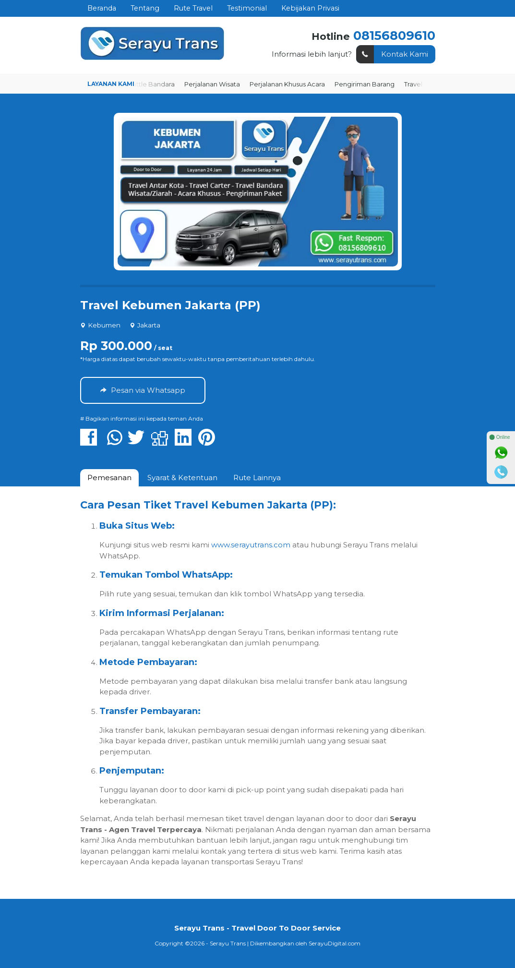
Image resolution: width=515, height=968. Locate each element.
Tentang (145, 8)
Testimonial (247, 8)
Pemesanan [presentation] (109, 477)
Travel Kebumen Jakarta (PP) (170, 305)
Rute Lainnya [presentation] (257, 477)
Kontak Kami (392, 54)
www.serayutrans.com (250, 544)
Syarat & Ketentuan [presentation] (182, 477)
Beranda (101, 8)
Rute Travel (193, 8)
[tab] (109, 477)
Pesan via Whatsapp (142, 390)
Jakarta (148, 325)
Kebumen (104, 325)
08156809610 (394, 35)
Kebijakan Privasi (310, 8)
